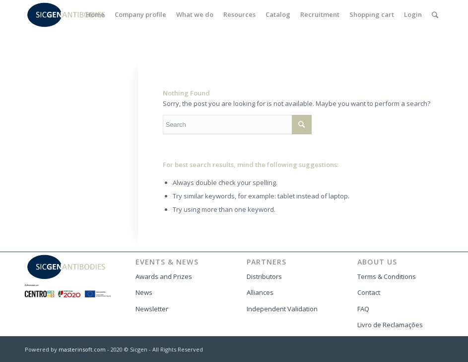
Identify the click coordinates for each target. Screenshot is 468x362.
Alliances (260, 292)
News (143, 292)
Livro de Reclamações (390, 324)
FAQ (363, 308)
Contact (368, 292)
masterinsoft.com (82, 349)
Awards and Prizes (163, 276)
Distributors (264, 276)
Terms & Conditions (386, 276)
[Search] (435, 14)
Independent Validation (282, 308)
